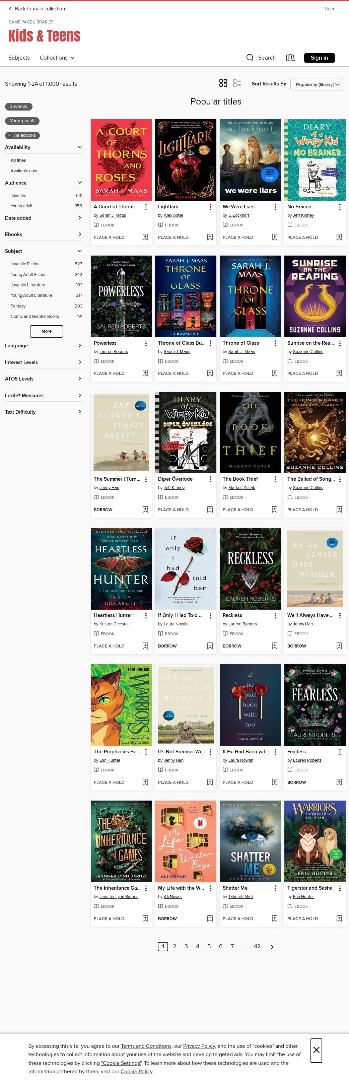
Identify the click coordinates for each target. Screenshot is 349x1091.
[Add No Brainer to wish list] (339, 237)
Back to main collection (36, 9)
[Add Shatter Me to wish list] (274, 919)
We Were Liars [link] (239, 207)
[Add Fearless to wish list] (339, 782)
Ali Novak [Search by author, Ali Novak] (173, 896)
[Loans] (291, 59)
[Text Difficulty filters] (43, 412)
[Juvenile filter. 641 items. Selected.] (46, 195)
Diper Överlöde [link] (175, 479)
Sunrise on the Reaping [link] (311, 343)
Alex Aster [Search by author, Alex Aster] (173, 215)
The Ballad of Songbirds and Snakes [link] (311, 479)
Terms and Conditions (146, 1046)
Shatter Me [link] (235, 888)
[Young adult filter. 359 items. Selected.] (46, 206)
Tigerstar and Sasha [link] (310, 888)
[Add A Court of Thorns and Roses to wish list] (145, 237)
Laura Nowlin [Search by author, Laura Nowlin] (176, 624)
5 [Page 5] (209, 946)
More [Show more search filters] (47, 331)
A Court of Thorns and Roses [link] (118, 207)
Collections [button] (57, 58)
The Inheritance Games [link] (118, 888)
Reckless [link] (232, 616)
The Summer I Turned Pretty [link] (118, 479)
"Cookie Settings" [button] (121, 1063)
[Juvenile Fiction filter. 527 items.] (46, 264)
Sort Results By (269, 84)
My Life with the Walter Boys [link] (182, 888)
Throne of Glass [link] (241, 343)
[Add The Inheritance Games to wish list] (145, 919)
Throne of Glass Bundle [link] (182, 343)
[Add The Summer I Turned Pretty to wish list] (145, 510)
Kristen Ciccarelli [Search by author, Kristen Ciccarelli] (115, 624)
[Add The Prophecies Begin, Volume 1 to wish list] (145, 782)
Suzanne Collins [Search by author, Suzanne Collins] (308, 351)
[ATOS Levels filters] (43, 379)
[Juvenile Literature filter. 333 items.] (46, 285)
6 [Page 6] (221, 946)
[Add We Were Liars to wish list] (274, 237)
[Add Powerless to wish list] (145, 373)
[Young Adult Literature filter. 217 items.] (46, 295)
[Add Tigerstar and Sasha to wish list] (339, 919)
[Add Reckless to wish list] (274, 646)
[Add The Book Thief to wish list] (274, 510)
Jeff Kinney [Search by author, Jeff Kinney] (303, 215)
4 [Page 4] (197, 946)
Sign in (319, 58)
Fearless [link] (296, 752)
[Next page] (272, 947)
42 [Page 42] (257, 946)
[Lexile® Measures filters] (43, 396)
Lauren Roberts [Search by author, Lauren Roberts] (113, 351)
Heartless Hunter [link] (113, 616)
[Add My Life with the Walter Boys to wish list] (210, 919)
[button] (260, 59)
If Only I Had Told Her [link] (182, 616)
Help (329, 9)
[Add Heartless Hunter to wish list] (145, 646)
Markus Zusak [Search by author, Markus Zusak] (241, 487)
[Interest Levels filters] (43, 362)
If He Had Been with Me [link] (247, 752)
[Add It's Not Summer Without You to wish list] (210, 782)
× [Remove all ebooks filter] (9, 135)
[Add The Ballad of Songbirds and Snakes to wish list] (339, 510)
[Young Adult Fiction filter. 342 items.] (46, 274)
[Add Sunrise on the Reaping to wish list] (339, 373)
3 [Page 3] (186, 946)
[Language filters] (43, 346)
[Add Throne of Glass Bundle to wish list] (210, 373)
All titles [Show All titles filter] (18, 160)
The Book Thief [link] (240, 479)
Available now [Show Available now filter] (24, 171)
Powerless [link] (105, 343)
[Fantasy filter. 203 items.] (46, 306)
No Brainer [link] (299, 207)
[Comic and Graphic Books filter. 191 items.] (46, 316)
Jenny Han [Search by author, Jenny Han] (109, 487)
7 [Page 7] (232, 946)
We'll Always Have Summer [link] (311, 616)
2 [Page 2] (175, 946)
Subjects (19, 58)
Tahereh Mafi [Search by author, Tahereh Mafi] (240, 896)
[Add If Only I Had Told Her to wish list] (210, 646)
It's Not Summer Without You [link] (182, 752)
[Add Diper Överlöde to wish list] (210, 510)
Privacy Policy (199, 1046)
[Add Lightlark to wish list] (210, 237)
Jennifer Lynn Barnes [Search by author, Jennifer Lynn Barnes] (118, 896)
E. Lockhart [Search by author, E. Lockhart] (238, 215)
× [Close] (316, 1050)
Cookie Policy (136, 1071)
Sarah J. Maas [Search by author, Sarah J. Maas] (112, 215)
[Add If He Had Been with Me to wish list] (274, 782)
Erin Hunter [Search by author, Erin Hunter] (109, 760)
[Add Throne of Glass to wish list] (274, 373)
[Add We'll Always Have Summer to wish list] (339, 646)
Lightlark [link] (168, 207)
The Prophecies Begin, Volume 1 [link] (118, 752)
